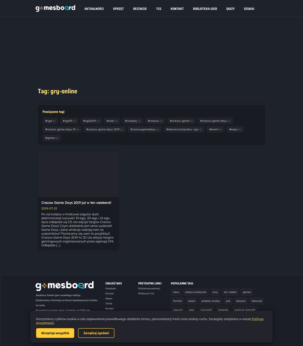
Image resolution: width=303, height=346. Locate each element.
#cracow (155, 121)
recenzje (140, 8)
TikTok (108, 303)
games (247, 292)
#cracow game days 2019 (104, 129)
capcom (178, 309)
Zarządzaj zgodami (96, 333)
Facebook (110, 288)
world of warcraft (244, 309)
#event (215, 129)
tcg (158, 8)
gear (191, 309)
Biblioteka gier (205, 8)
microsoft (206, 309)
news (176, 292)
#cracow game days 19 (62, 129)
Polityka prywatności (149, 288)
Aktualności (94, 8)
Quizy (230, 8)
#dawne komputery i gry (184, 129)
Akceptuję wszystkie (55, 333)
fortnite (177, 300)
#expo (235, 129)
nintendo (223, 309)
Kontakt (177, 8)
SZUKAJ (249, 8)
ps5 (228, 300)
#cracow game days (215, 121)
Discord (109, 293)
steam (191, 300)
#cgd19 (69, 121)
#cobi (112, 121)
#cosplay (132, 121)
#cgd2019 (91, 121)
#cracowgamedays (144, 129)
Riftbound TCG (146, 293)
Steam (108, 298)
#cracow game (181, 121)
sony (215, 292)
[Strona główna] (55, 11)
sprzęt (118, 8)
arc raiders (230, 292)
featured (257, 300)
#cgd (50, 121)
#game (51, 138)
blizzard (240, 300)
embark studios (211, 300)
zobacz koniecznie (195, 292)
